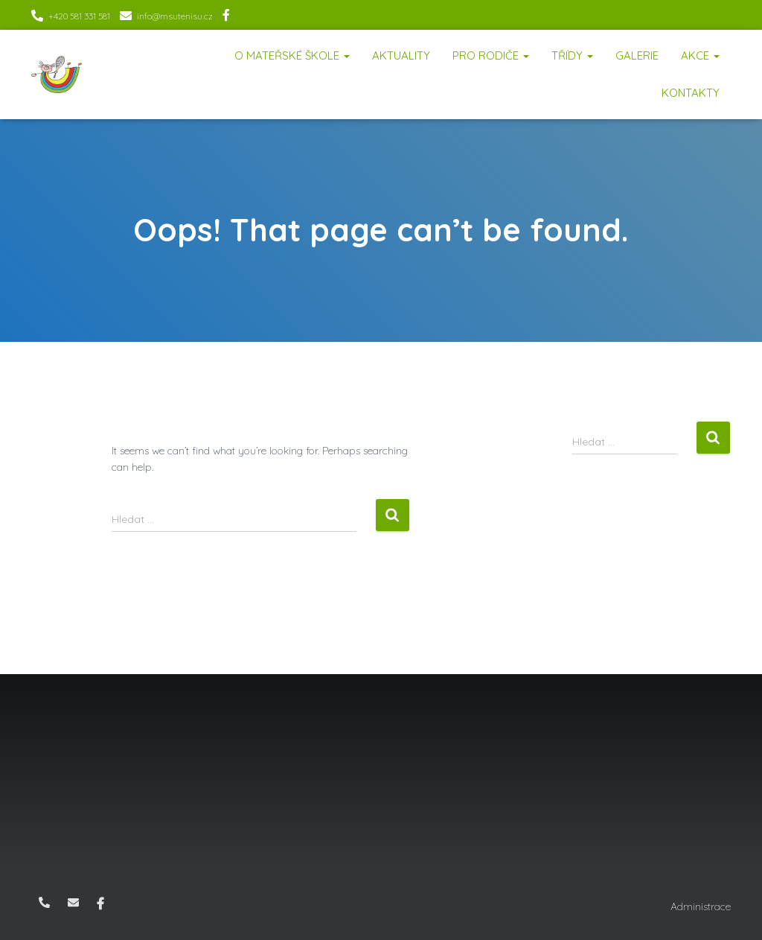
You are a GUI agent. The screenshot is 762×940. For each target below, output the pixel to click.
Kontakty (691, 93)
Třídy (572, 55)
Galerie (637, 55)
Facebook (226, 17)
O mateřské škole (292, 55)
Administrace (700, 906)
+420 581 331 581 (79, 16)
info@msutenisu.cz (175, 16)
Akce (700, 55)
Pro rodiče (490, 55)
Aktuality (401, 55)
